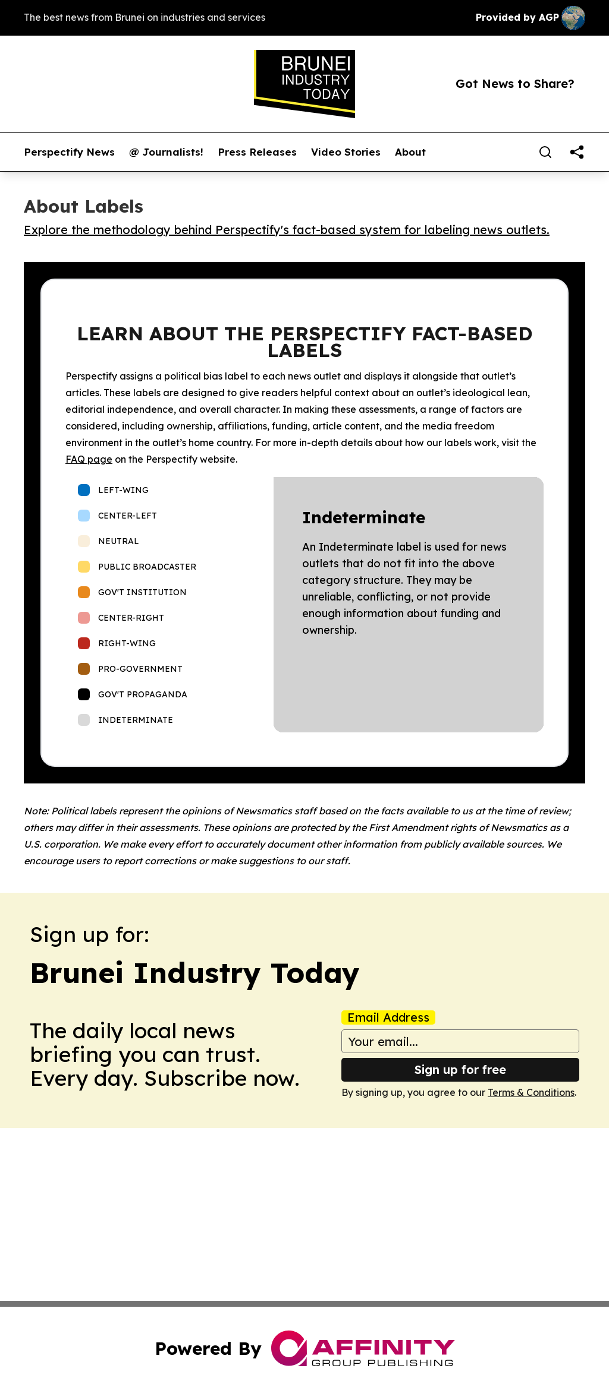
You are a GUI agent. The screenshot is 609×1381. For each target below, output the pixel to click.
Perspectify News (69, 152)
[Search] (545, 152)
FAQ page (88, 459)
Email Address (388, 1017)
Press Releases (257, 152)
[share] (577, 152)
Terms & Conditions (531, 1092)
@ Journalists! (166, 152)
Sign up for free (460, 1069)
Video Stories (346, 152)
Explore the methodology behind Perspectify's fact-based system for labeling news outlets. (287, 229)
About (410, 152)
